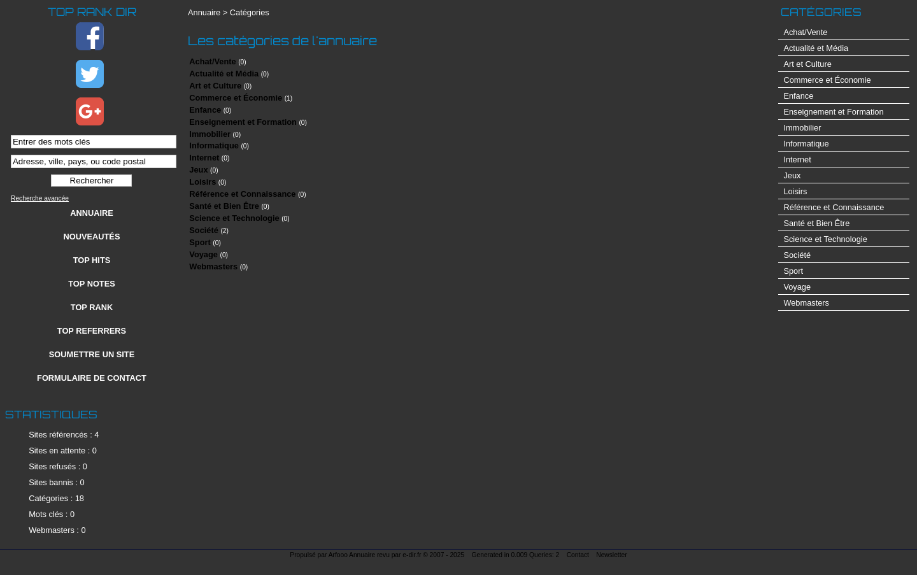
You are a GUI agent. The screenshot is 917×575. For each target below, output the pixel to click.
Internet (204, 157)
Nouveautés (92, 236)
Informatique (214, 145)
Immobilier (210, 134)
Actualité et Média (224, 73)
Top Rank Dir (92, 11)
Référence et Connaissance (242, 194)
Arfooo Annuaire (352, 554)
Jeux (198, 169)
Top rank (92, 307)
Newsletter (611, 554)
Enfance (205, 110)
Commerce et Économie (235, 98)
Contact (578, 554)
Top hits (92, 260)
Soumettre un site (91, 354)
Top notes (91, 283)
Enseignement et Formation (243, 122)
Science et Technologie (234, 218)
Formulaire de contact (91, 378)
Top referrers (91, 331)
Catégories (249, 12)
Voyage (203, 254)
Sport (199, 242)
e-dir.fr (411, 554)
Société (203, 230)
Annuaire (91, 213)
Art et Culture (215, 85)
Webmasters (213, 266)
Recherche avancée (40, 198)
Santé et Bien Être (224, 206)
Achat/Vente (212, 61)
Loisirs (202, 182)
